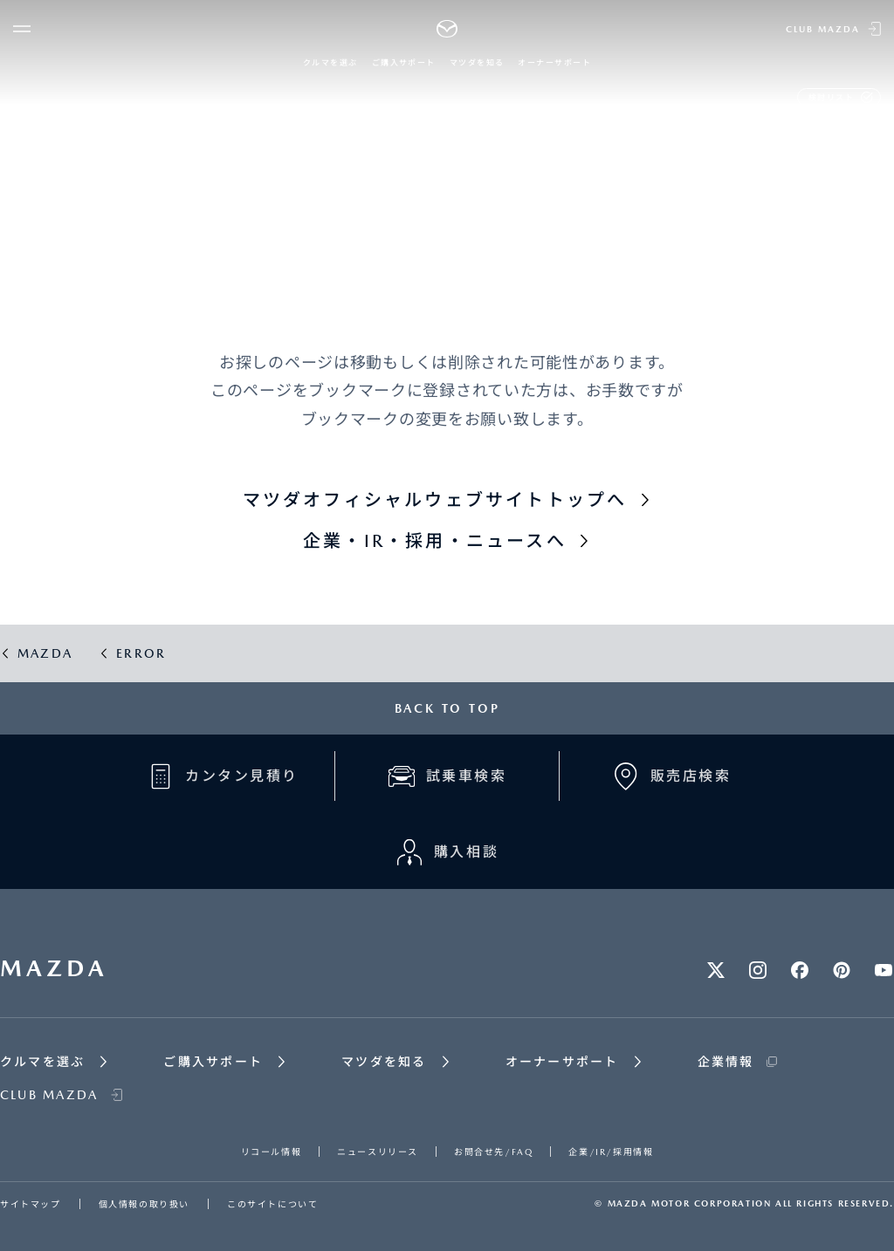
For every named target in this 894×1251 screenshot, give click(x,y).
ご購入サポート (404, 62)
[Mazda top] (447, 29)
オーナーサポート (554, 62)
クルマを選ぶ (330, 62)
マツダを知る (477, 62)
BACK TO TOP (447, 708)
